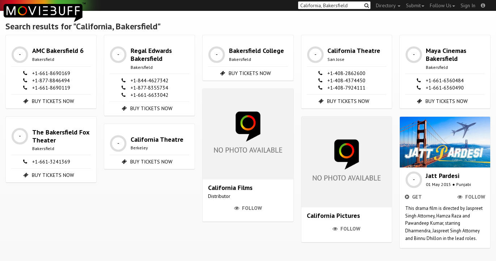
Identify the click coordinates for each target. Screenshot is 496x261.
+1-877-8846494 (51, 80)
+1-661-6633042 (150, 95)
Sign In (468, 5)
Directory (388, 5)
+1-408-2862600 (346, 73)
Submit (415, 5)
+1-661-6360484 (445, 80)
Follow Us (442, 5)
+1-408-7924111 (346, 87)
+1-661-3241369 (51, 161)
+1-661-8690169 (51, 73)
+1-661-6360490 (445, 87)
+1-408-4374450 (346, 80)
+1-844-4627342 (150, 80)
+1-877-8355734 (149, 87)
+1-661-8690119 (51, 87)
